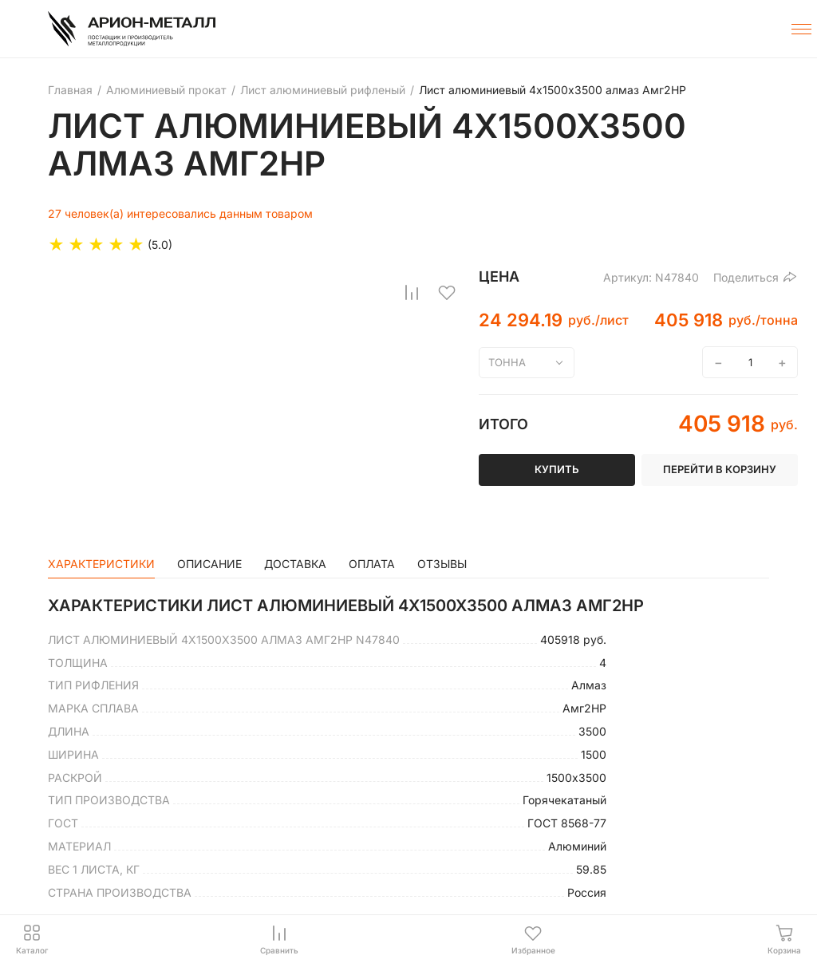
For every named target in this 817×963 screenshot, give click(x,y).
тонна (507, 362)
